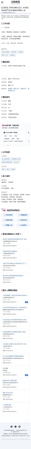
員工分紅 (16, 162)
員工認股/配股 (6, 159)
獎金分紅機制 (5, 52)
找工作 (12, 15)
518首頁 (8, 15)
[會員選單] (29, 2)
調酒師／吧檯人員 (13, 88)
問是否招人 (24, 220)
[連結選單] (2, 2)
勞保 (3, 169)
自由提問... (24, 225)
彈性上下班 (5, 55)
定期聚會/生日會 (16, 159)
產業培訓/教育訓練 (7, 162)
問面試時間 (9, 220)
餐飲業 (16, 15)
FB (16, 427)
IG (12, 427)
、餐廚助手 (22, 88)
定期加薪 (13, 52)
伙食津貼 (20, 52)
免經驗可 (12, 55)
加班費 (13, 169)
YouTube (20, 427)
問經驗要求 (24, 215)
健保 (8, 169)
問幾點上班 (9, 225)
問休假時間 (9, 215)
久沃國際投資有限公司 (24, 15)
